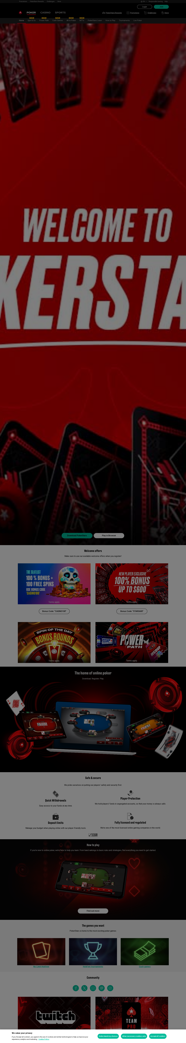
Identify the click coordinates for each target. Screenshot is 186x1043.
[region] (93, 1036)
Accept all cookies (157, 1036)
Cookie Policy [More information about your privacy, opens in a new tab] (44, 1039)
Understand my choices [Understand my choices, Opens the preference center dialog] (108, 1036)
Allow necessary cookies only (134, 1036)
